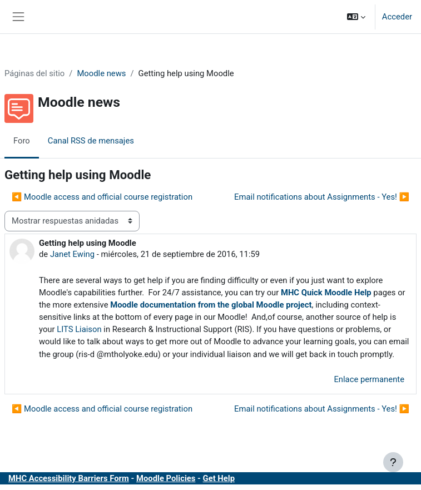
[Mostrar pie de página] (393, 462)
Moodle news (101, 73)
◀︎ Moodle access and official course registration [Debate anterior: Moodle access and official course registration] (102, 197)
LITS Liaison (79, 329)
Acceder (397, 17)
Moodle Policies (165, 478)
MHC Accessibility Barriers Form (68, 478)
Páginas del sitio (34, 73)
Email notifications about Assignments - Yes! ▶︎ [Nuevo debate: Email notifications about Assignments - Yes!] (321, 197)
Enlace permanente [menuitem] (369, 379)
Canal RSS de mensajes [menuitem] (91, 141)
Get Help (219, 478)
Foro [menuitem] (21, 141)
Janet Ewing (72, 254)
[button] (356, 16)
